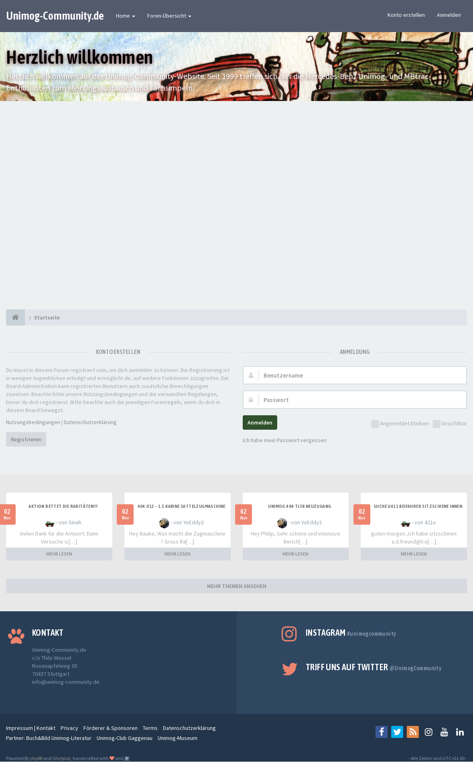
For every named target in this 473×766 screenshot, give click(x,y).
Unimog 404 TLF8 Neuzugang (299, 506)
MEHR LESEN (59, 554)
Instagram (351, 632)
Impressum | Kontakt (30, 728)
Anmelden (449, 14)
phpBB (36, 758)
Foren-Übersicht (169, 15)
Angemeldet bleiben (400, 424)
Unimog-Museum (177, 738)
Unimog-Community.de (55, 15)
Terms (150, 728)
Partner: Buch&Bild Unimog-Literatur (48, 738)
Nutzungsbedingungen (33, 422)
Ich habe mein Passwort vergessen (285, 440)
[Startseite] (15, 317)
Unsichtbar (449, 424)
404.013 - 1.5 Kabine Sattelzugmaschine (181, 506)
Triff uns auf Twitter (373, 667)
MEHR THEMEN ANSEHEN (236, 586)
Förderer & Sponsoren (110, 728)
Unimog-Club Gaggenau (124, 738)
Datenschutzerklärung (90, 422)
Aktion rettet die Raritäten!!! (62, 506)
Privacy (69, 728)
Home (125, 15)
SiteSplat (62, 758)
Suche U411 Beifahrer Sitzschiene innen (418, 506)
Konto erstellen (406, 14)
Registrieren (26, 439)
